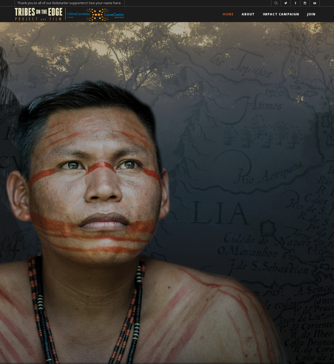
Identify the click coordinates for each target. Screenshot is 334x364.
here (117, 3)
